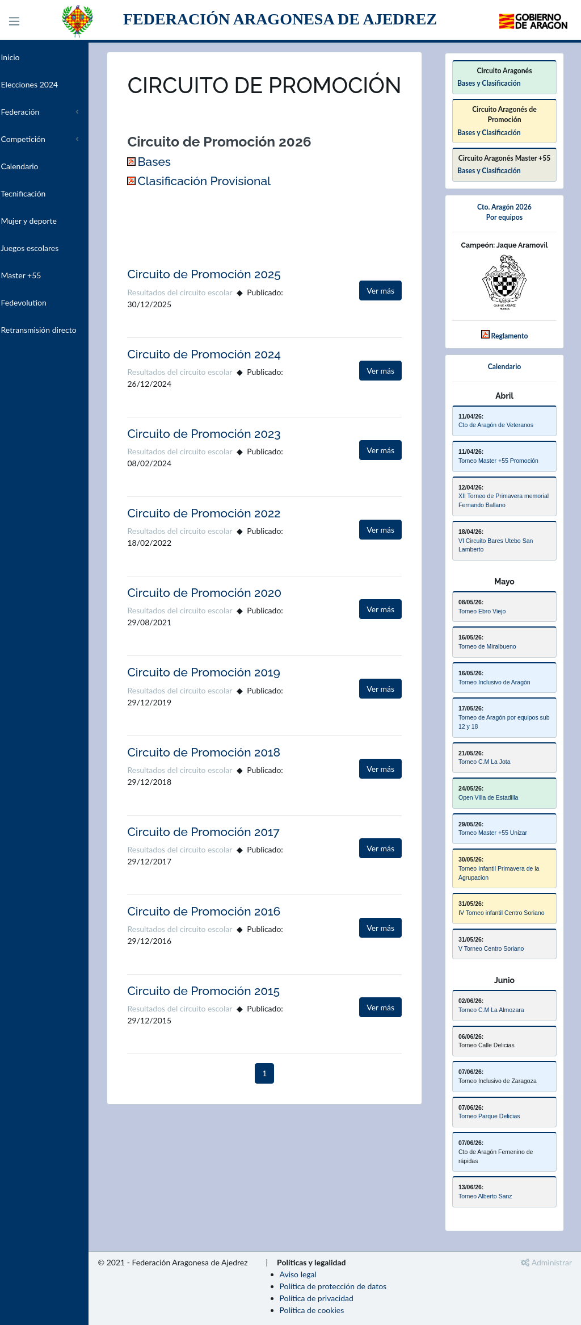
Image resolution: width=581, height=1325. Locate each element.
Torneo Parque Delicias (489, 1116)
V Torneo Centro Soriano (491, 948)
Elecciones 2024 (46, 84)
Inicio (26, 57)
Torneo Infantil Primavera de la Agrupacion (498, 873)
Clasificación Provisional (229, 207)
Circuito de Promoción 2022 (228, 539)
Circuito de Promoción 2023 (228, 460)
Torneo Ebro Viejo (482, 611)
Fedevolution (40, 302)
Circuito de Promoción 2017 (228, 858)
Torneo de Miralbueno (487, 646)
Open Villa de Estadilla (488, 797)
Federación (36, 111)
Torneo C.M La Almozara (491, 1009)
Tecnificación (39, 193)
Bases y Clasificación (489, 83)
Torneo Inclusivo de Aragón (494, 682)
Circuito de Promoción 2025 (228, 301)
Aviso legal (322, 1274)
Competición (39, 139)
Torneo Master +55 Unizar (492, 832)
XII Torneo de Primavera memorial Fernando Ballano (503, 500)
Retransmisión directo (55, 330)
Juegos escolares (46, 248)
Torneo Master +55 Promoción (498, 460)
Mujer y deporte (45, 220)
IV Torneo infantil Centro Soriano (501, 912)
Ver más (380, 317)
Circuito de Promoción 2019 (228, 698)
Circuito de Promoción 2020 (229, 619)
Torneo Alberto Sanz (485, 1196)
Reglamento (509, 336)
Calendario (36, 166)
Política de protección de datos (357, 1286)
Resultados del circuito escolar (204, 318)
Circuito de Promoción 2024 (229, 380)
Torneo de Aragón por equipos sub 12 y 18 (504, 722)
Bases (179, 188)
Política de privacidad (341, 1298)
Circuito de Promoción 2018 (228, 778)
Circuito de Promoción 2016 (228, 937)
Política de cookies (336, 1310)
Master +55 (37, 275)
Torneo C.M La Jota (484, 761)
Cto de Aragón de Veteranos (495, 424)
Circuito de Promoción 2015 (228, 1017)
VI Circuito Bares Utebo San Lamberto (495, 545)
